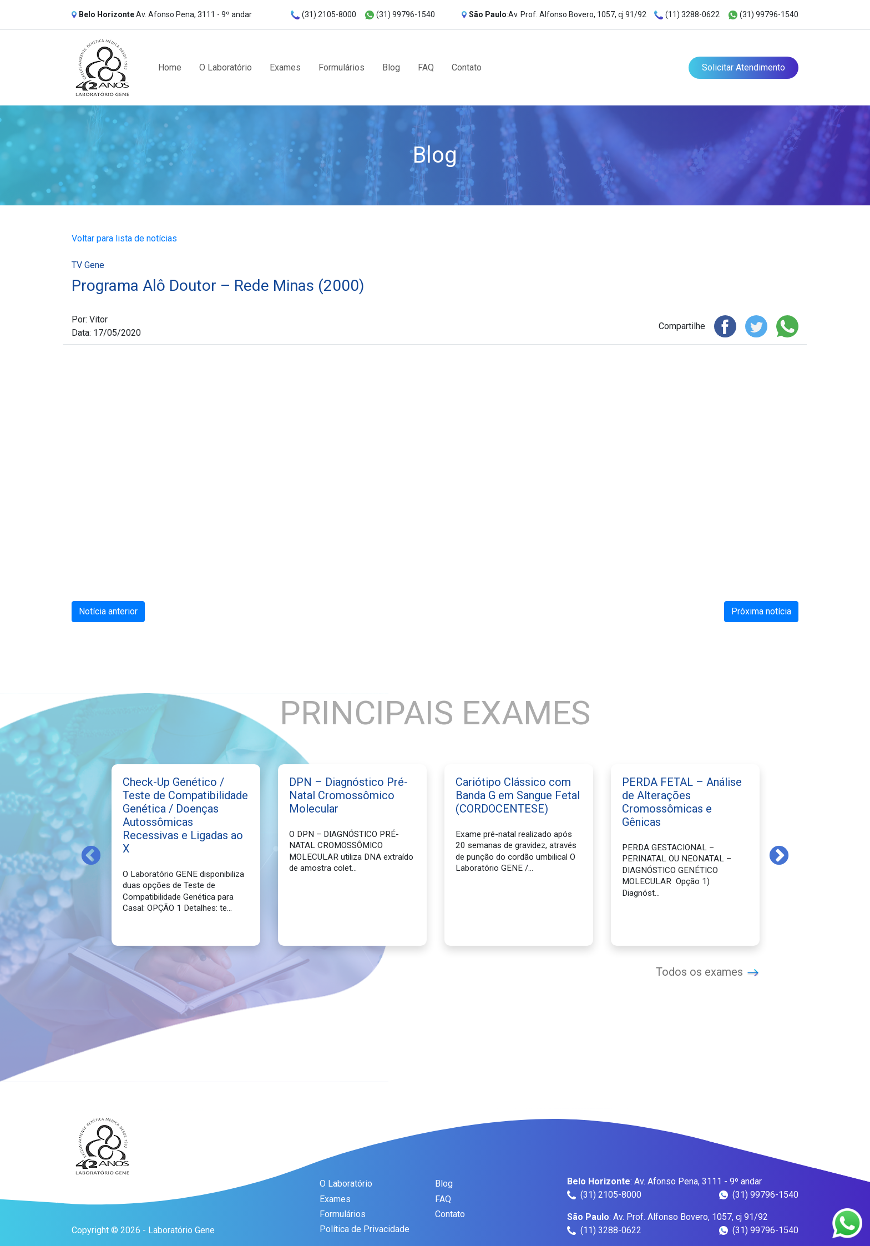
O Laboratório (225, 67)
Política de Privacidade (364, 1229)
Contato (467, 67)
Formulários (341, 67)
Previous (91, 854)
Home (169, 67)
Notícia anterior (108, 611)
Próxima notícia (761, 611)
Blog (391, 67)
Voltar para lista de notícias (124, 238)
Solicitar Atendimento (743, 67)
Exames (285, 67)
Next (779, 854)
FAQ (426, 67)
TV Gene (88, 265)
